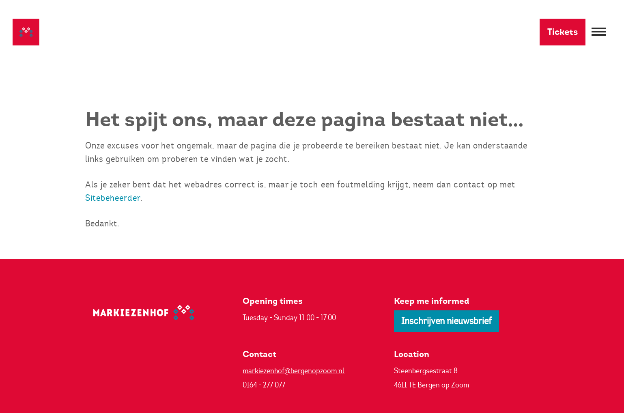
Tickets (562, 32)
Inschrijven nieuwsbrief (446, 321)
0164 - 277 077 (264, 384)
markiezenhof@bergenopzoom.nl (293, 370)
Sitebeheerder (112, 197)
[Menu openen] (598, 32)
